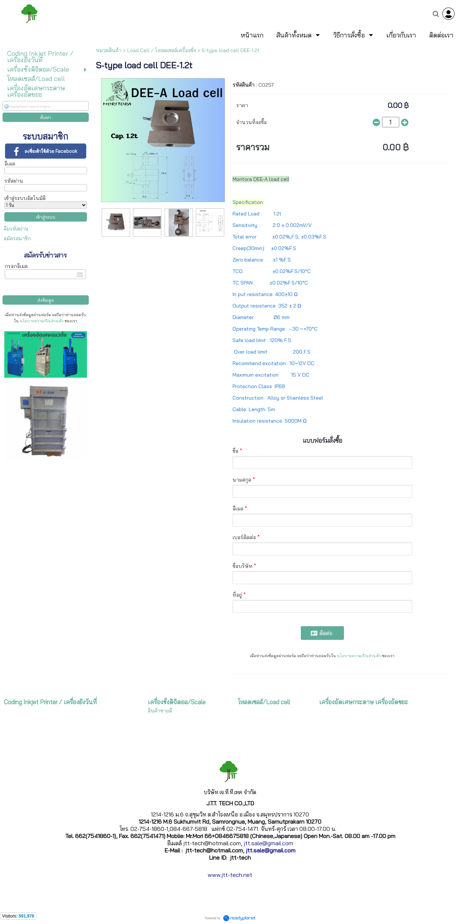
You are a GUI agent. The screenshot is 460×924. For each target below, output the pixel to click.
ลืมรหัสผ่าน (16, 229)
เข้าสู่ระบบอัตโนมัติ (25, 198)
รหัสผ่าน (13, 181)
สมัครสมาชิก (17, 238)
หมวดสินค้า (108, 50)
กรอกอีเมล (16, 266)
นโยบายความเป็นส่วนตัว (42, 320)
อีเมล (9, 163)
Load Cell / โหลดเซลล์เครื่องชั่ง (161, 50)
